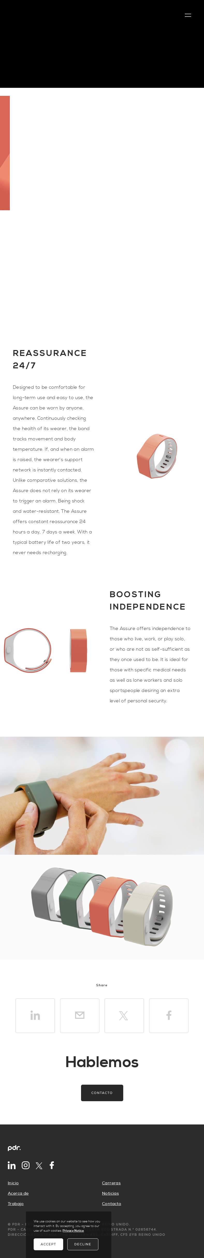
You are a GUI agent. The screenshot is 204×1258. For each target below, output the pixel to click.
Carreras (111, 1183)
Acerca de (18, 1193)
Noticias (110, 1193)
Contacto (102, 1092)
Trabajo (16, 1204)
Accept (48, 1244)
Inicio (13, 1183)
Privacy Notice (73, 1231)
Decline (82, 1244)
